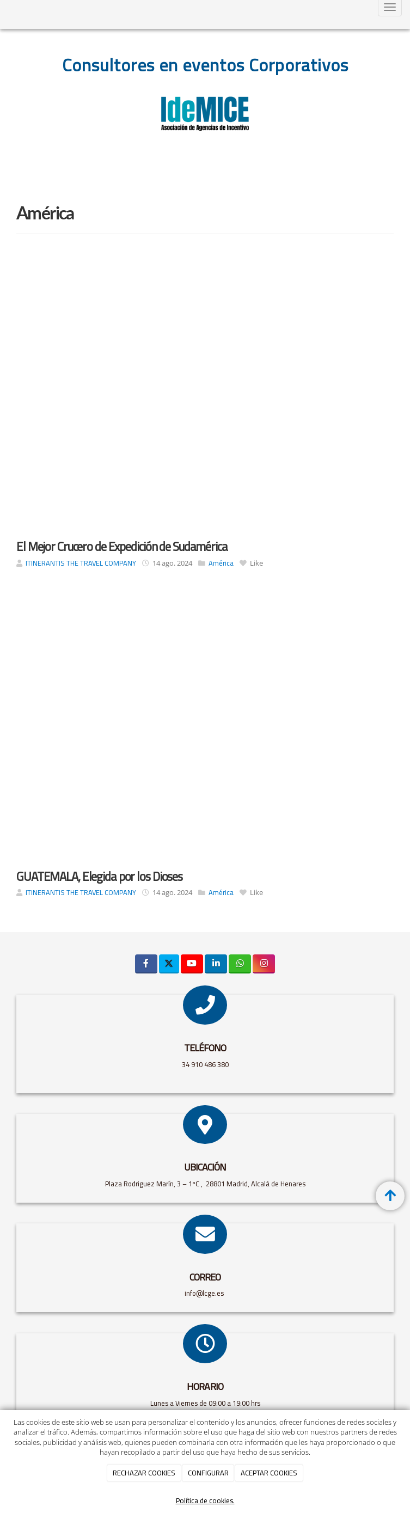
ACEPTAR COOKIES (269, 1472)
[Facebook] (146, 963)
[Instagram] (264, 963)
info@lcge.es (205, 1293)
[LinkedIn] (216, 963)
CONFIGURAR (208, 1472)
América (221, 562)
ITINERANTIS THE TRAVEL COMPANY (81, 562)
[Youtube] (192, 963)
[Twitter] (169, 963)
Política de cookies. (205, 1501)
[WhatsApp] (240, 963)
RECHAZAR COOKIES (144, 1472)
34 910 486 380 (205, 1064)
